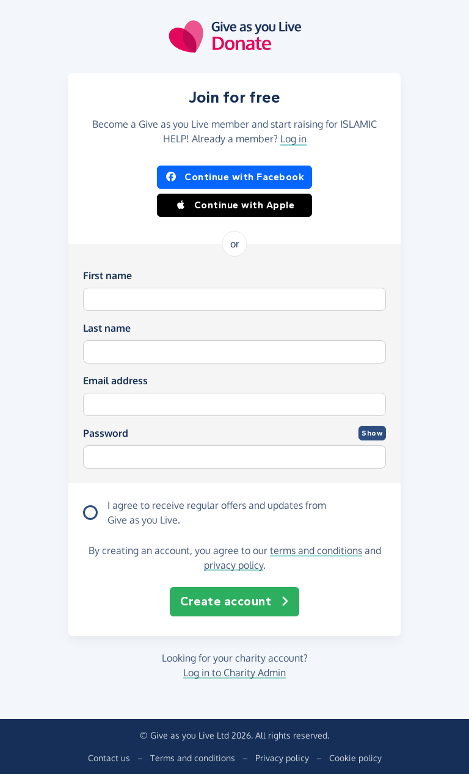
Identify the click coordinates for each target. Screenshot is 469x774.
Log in (293, 139)
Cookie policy (355, 758)
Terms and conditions (192, 758)
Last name (107, 328)
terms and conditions (316, 550)
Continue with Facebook (234, 177)
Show (372, 433)
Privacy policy (282, 758)
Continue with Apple (235, 205)
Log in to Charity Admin (234, 672)
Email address (115, 380)
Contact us (109, 758)
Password (105, 433)
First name (107, 275)
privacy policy (233, 565)
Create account (234, 602)
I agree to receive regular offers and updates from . (216, 513)
